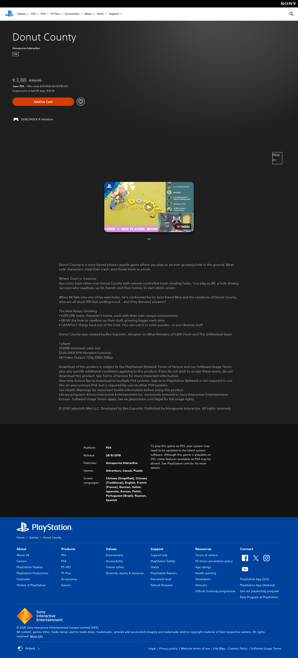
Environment (114, 555)
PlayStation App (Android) (257, 585)
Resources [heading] (203, 549)
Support (114, 14)
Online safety (115, 567)
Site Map (219, 648)
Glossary (201, 585)
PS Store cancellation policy (214, 561)
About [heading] (21, 549)
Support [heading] (157, 549)
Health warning (205, 573)
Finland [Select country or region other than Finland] (29, 648)
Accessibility (114, 561)
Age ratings (203, 567)
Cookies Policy (238, 648)
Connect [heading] (246, 549)
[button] (149, 207)
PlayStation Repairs (164, 573)
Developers (203, 579)
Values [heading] (111, 549)
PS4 (43, 14)
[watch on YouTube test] (183, 226)
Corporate (23, 579)
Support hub (159, 555)
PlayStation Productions (32, 573)
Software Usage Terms (266, 648)
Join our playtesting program (259, 591)
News (88, 14)
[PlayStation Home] (9, 14)
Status (155, 567)
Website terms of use (195, 648)
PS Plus (55, 14)
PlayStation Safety (163, 561)
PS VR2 (66, 567)
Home (21, 537)
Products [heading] (68, 549)
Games (21, 14)
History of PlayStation (31, 585)
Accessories (72, 14)
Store (100, 14)
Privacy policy (168, 648)
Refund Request (161, 585)
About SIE (23, 555)
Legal (152, 648)
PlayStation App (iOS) (254, 579)
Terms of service (206, 555)
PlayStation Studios (30, 567)
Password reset (161, 579)
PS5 (33, 14)
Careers (22, 561)
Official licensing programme (215, 591)
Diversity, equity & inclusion (125, 573)
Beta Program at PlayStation (259, 597)
